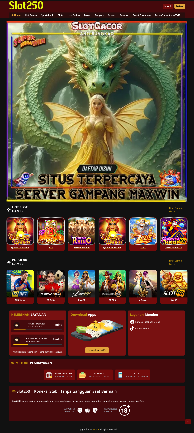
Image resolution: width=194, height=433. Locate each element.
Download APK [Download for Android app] (97, 350)
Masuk (168, 6)
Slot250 (96, 429)
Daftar (179, 6)
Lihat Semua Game (175, 210)
